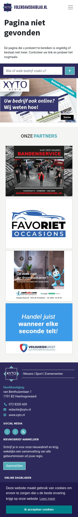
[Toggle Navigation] (70, 7)
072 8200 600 (18, 404)
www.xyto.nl (17, 415)
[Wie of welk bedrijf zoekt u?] (32, 71)
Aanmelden (14, 466)
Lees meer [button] (47, 498)
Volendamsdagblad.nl (30, 7)
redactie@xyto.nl (20, 409)
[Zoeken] (70, 71)
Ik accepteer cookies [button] (39, 509)
